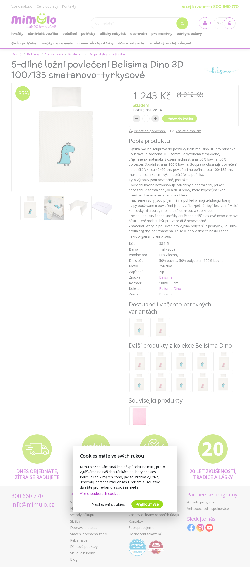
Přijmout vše (147, 504)
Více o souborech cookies (100, 493)
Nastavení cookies (108, 504)
